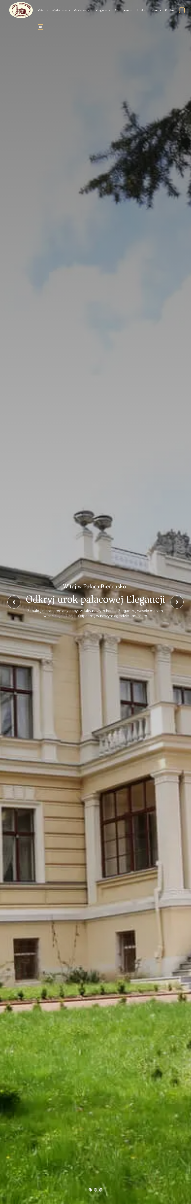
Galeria (154, 10)
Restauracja (81, 10)
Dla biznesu (121, 10)
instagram (40, 27)
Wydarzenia (59, 10)
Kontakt (170, 10)
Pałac (41, 10)
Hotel (139, 10)
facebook (182, 10)
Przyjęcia (101, 10)
